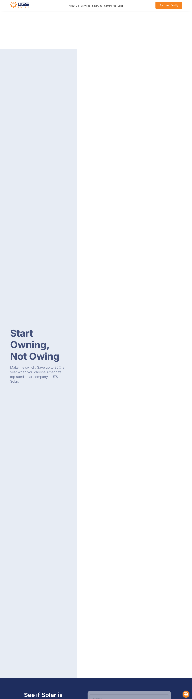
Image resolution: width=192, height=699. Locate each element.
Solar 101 (97, 5)
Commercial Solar (113, 5)
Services (85, 5)
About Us (74, 5)
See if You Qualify (168, 5)
